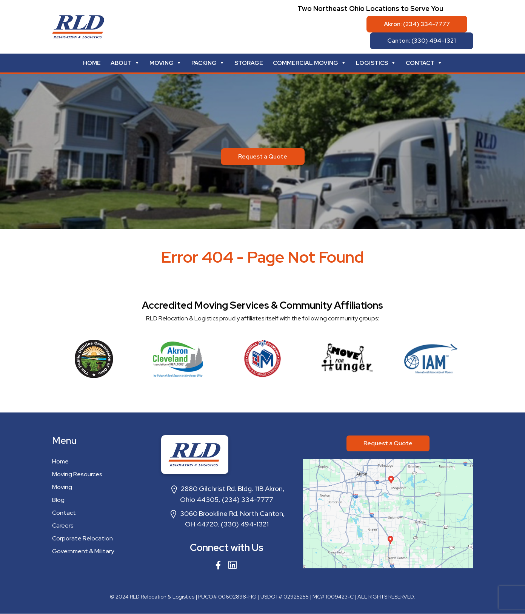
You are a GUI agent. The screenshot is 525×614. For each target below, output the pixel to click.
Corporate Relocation (82, 538)
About (125, 63)
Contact (424, 63)
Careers (63, 525)
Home (92, 63)
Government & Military (83, 551)
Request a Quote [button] (262, 156)
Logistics (376, 63)
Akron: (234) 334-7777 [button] (417, 24)
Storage (248, 63)
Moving (165, 63)
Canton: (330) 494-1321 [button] (421, 41)
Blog (58, 500)
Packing (208, 63)
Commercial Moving (309, 63)
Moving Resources (77, 474)
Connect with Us (226, 547)
